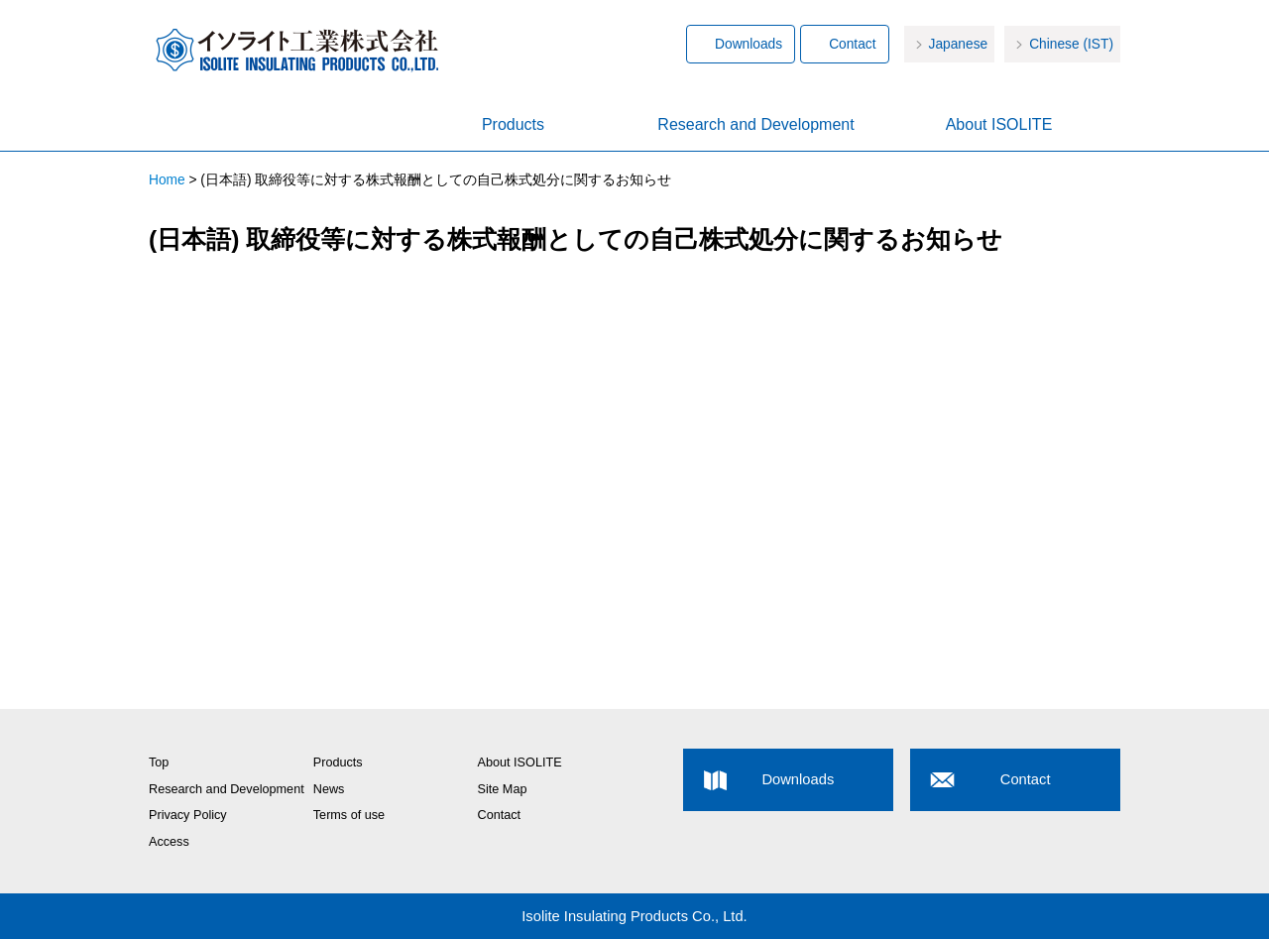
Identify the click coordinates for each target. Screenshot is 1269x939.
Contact (852, 44)
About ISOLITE (999, 124)
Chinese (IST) (1071, 44)
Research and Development (755, 124)
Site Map (502, 789)
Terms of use (349, 815)
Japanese (958, 44)
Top (159, 762)
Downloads (748, 44)
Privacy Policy (188, 815)
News (329, 789)
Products (513, 124)
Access (169, 842)
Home (270, 126)
